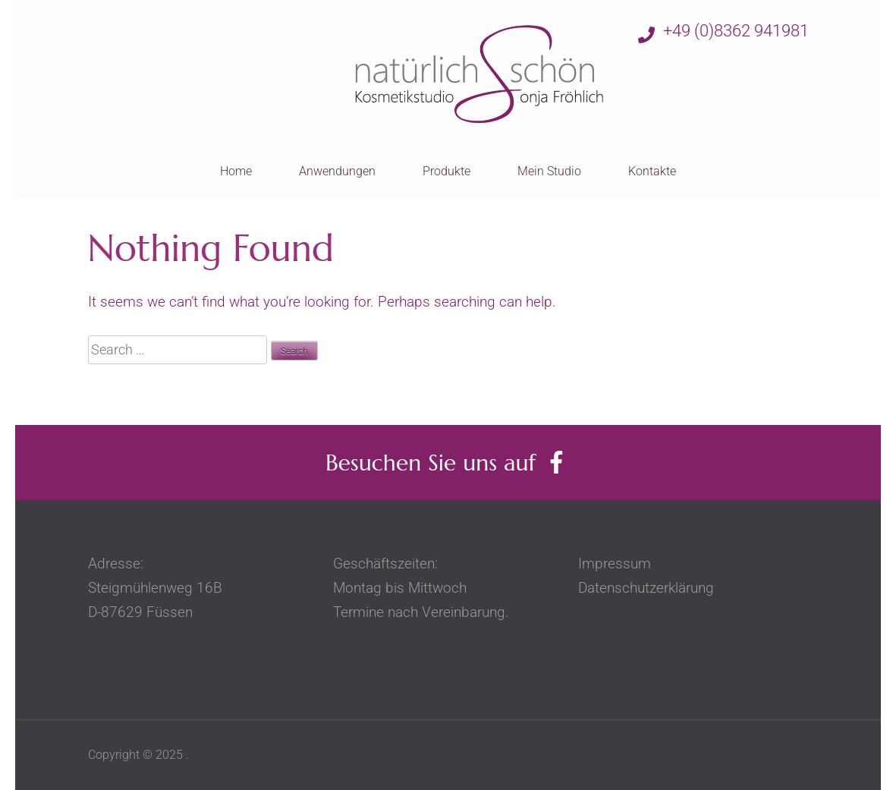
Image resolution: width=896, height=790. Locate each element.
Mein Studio (549, 171)
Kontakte (652, 171)
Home (236, 171)
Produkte (446, 171)
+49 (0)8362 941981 (723, 32)
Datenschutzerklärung (646, 587)
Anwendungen (337, 171)
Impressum (626, 563)
